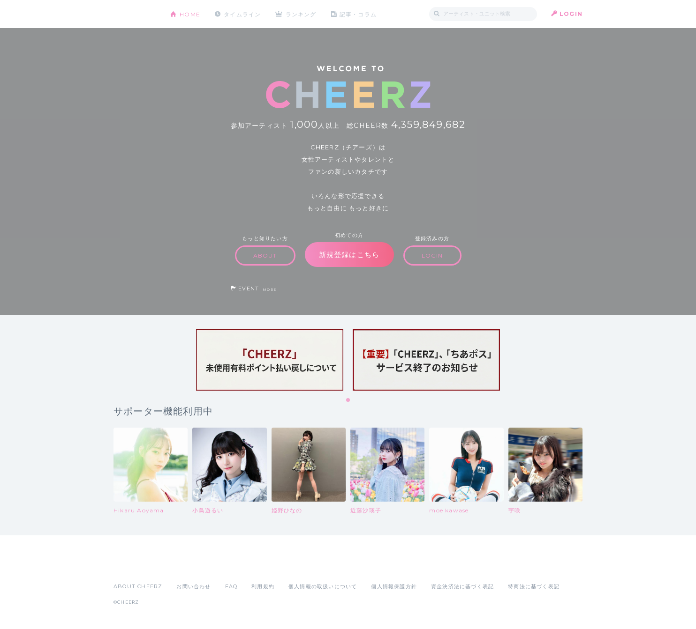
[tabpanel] (269, 360)
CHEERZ (134, 14)
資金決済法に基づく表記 (462, 586)
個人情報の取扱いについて (322, 586)
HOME (190, 13)
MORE (269, 290)
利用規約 (262, 586)
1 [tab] (348, 400)
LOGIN (571, 13)
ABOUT (265, 255)
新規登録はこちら (349, 254)
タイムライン (242, 13)
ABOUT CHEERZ (137, 586)
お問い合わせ (193, 586)
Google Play (184, 566)
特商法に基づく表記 (534, 586)
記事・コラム (358, 13)
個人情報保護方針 (394, 586)
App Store (135, 566)
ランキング (301, 13)
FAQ (231, 586)
